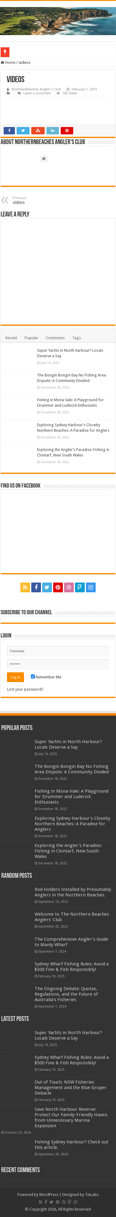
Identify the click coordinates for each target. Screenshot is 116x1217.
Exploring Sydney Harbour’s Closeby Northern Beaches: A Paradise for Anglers (72, 824)
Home (8, 62)
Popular (31, 338)
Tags (76, 338)
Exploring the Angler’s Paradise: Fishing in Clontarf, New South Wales (68, 851)
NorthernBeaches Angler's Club (36, 89)
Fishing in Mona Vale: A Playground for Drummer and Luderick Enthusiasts (71, 796)
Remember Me (46, 677)
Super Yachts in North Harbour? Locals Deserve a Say (68, 744)
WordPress (48, 1194)
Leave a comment (37, 93)
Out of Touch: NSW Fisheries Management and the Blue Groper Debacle (71, 1087)
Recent (11, 338)
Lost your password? (25, 689)
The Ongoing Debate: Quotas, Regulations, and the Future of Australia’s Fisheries (66, 994)
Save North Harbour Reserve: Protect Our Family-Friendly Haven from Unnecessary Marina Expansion (71, 1117)
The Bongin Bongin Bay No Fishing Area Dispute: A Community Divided (72, 769)
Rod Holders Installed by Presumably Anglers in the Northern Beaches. (73, 892)
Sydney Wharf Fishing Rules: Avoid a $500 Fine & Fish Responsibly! (72, 966)
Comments (55, 338)
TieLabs (92, 1194)
